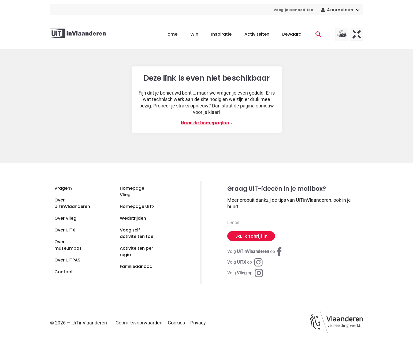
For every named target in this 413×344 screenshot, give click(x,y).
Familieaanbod (136, 266)
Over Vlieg (65, 218)
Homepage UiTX (137, 206)
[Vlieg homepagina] (341, 34)
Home (171, 34)
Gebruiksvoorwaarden (139, 323)
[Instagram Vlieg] (245, 273)
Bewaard (292, 34)
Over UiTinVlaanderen (72, 203)
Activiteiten (256, 34)
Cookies (176, 323)
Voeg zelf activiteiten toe (136, 233)
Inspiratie (221, 34)
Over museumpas (68, 245)
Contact (63, 272)
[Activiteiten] (318, 34)
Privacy (198, 323)
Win (194, 34)
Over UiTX (64, 230)
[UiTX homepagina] (356, 34)
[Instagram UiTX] (245, 262)
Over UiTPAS (67, 260)
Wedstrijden (133, 218)
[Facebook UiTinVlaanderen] (255, 251)
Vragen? (63, 188)
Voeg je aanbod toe (293, 9)
